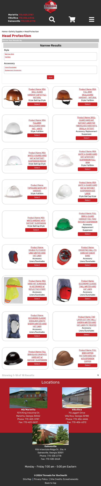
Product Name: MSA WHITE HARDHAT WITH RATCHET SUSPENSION (36, 220)
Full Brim (8, 57)
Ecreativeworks (70, 479)
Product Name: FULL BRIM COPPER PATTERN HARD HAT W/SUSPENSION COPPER (87, 356)
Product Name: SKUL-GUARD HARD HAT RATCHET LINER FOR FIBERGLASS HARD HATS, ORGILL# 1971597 (86, 123)
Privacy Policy (41, 479)
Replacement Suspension (13, 70)
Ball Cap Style (9, 54)
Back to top (50, 483)
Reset (50, 77)
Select (37, 104)
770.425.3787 (26, 14)
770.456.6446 (26, 18)
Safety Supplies (16, 31)
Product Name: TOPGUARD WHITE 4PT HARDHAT (37, 188)
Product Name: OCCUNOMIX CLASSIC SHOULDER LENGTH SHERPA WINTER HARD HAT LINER (37, 321)
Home (4, 31)
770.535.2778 (28, 21)
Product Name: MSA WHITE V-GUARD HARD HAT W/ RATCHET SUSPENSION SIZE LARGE (87, 188)
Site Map (27, 479)
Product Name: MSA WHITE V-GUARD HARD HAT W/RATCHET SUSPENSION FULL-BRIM (87, 157)
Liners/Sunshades (10, 67)
